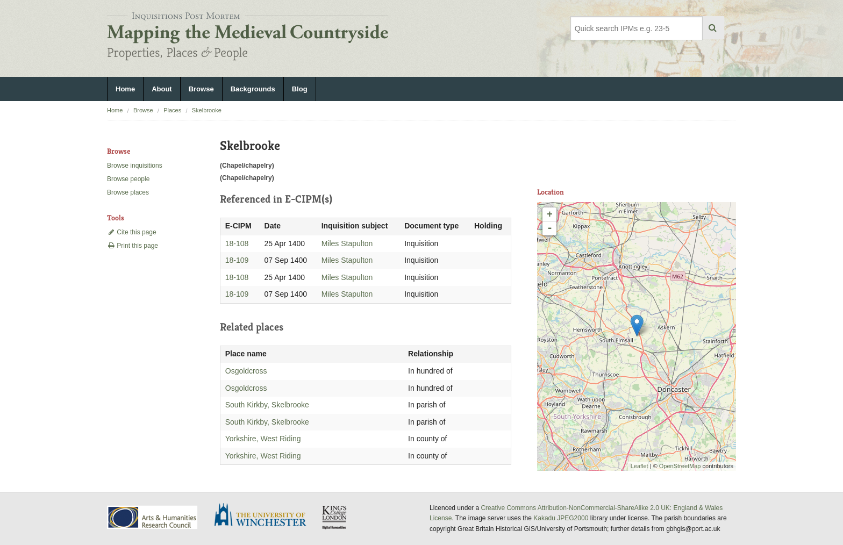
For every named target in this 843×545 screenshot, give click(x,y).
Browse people (128, 179)
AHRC (153, 517)
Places (172, 110)
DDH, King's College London (335, 517)
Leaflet (639, 466)
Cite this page (131, 232)
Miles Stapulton (347, 243)
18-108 (237, 243)
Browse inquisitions (134, 165)
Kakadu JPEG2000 (560, 518)
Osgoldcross (246, 371)
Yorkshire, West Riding (263, 438)
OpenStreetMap (680, 466)
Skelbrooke (207, 110)
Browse (201, 89)
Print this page (132, 245)
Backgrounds (253, 89)
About (162, 89)
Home (125, 89)
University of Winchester (265, 516)
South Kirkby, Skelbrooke (267, 404)
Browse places (128, 192)
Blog (300, 89)
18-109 (237, 260)
